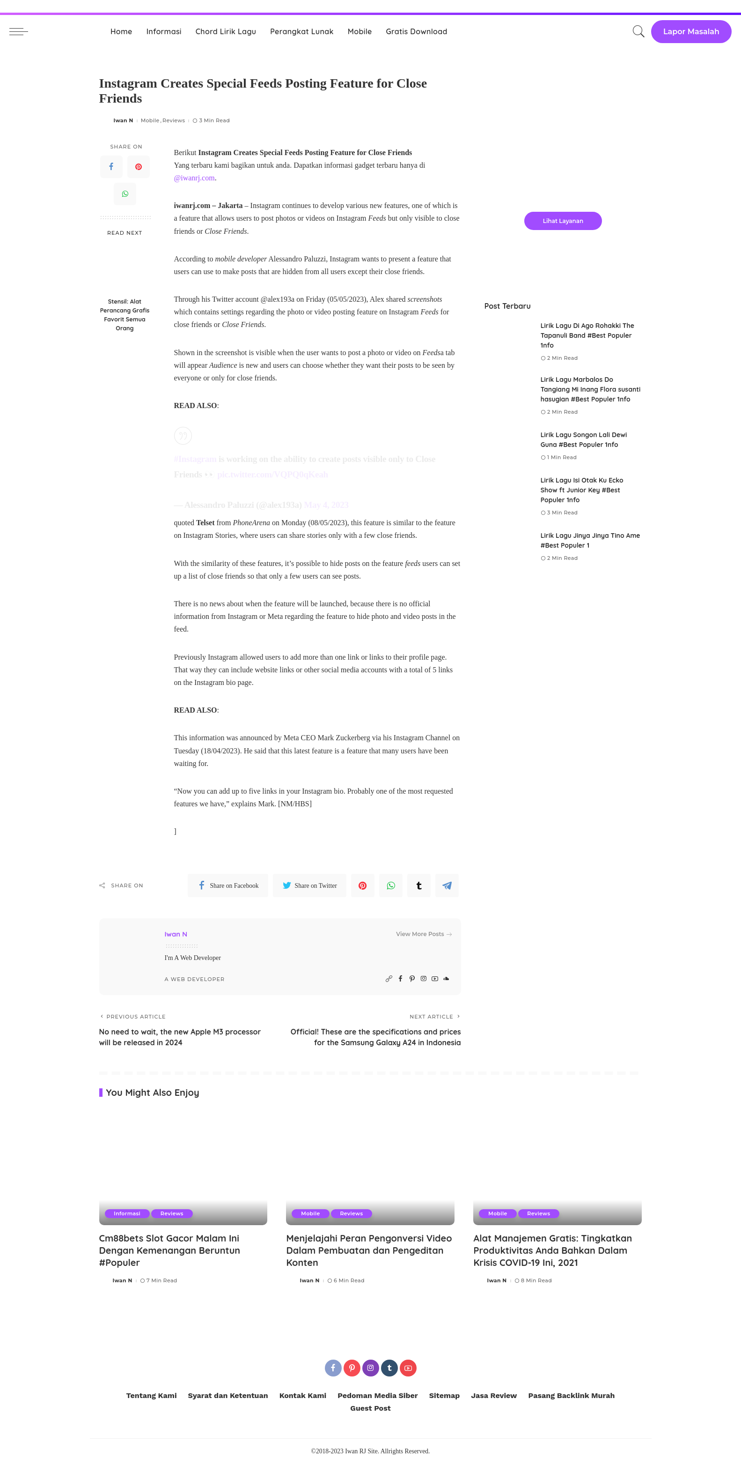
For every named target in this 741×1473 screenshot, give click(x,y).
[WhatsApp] (125, 194)
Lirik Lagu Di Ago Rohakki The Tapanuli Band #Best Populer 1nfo (588, 335)
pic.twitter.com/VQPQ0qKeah (272, 474)
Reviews (173, 120)
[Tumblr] (419, 885)
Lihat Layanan (563, 220)
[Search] (638, 31)
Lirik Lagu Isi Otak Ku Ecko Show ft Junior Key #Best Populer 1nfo (582, 490)
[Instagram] (423, 979)
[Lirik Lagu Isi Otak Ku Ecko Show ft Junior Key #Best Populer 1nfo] (507, 496)
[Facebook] (111, 167)
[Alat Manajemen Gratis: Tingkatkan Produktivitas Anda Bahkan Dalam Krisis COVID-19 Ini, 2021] (557, 1179)
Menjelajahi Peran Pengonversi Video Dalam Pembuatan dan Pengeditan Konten (369, 1260)
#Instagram (195, 459)
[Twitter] (309, 885)
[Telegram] (447, 885)
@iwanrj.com (194, 178)
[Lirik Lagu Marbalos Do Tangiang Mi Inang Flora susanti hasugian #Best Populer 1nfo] (507, 396)
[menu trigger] (23, 31)
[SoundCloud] (446, 979)
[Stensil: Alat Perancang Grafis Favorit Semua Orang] (124, 267)
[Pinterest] (138, 167)
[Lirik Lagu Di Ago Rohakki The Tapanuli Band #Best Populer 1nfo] (507, 342)
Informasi (127, 1224)
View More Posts (423, 934)
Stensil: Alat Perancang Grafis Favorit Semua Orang (125, 315)
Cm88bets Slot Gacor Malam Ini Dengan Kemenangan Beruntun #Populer (170, 1260)
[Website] (389, 979)
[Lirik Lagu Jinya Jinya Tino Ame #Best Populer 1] (507, 547)
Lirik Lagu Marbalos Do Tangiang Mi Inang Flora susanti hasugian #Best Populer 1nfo (591, 389)
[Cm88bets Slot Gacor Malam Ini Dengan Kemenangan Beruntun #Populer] (183, 1179)
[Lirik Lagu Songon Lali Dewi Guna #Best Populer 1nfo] (507, 446)
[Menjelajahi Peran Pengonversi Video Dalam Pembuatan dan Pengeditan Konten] (370, 1179)
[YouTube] (434, 979)
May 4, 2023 (326, 505)
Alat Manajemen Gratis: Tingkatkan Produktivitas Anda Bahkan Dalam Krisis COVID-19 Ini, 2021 (553, 1260)
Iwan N (123, 120)
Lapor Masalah (691, 31)
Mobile (150, 120)
